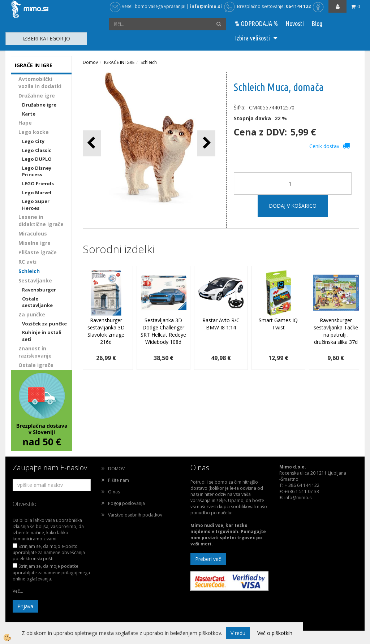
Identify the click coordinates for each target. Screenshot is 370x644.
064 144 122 (298, 6)
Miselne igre (34, 242)
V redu (238, 633)
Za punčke (31, 314)
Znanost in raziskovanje (35, 352)
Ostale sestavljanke (37, 302)
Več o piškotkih (274, 633)
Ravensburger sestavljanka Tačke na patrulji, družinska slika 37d (336, 331)
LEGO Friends (38, 183)
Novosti (294, 23)
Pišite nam (118, 480)
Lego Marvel (36, 192)
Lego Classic (36, 150)
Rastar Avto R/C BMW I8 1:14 (221, 324)
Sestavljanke (35, 280)
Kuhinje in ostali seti (41, 335)
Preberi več (208, 559)
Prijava (25, 606)
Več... (18, 591)
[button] (206, 143)
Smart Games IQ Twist (278, 324)
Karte (28, 114)
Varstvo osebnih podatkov (135, 515)
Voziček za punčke (44, 323)
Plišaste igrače (37, 252)
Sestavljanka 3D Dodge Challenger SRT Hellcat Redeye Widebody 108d (163, 331)
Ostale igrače (35, 365)
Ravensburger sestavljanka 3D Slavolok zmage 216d (106, 331)
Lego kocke (33, 132)
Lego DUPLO (37, 159)
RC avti (27, 261)
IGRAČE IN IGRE (119, 62)
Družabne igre (36, 95)
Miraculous (32, 233)
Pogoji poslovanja (126, 503)
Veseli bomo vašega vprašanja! (147, 6)
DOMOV (116, 469)
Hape (25, 122)
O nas (114, 492)
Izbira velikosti (252, 38)
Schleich (29, 271)
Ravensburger (39, 289)
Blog (316, 23)
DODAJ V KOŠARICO (293, 205)
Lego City (33, 141)
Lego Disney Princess (36, 171)
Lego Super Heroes (36, 204)
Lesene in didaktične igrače (41, 220)
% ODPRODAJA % (256, 23)
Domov (90, 62)
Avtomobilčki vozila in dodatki (39, 82)
